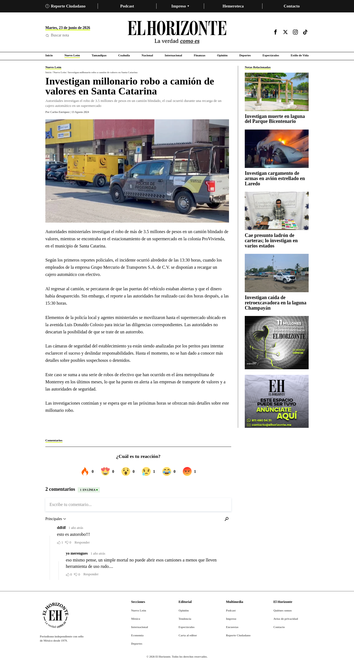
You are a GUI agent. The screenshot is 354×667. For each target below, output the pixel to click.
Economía (137, 635)
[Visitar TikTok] (305, 32)
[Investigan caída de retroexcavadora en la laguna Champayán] (277, 273)
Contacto (292, 6)
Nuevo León (138, 610)
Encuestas (232, 627)
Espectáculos (186, 627)
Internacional (139, 627)
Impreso (180, 6)
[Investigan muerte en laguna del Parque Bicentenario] (277, 92)
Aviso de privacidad (285, 618)
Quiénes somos (282, 610)
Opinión (183, 610)
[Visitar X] (285, 32)
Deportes (136, 643)
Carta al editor (187, 635)
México (135, 618)
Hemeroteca (233, 6)
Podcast (127, 6)
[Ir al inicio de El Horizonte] (177, 32)
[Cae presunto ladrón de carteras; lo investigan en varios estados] (277, 211)
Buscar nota (57, 35)
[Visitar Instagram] (295, 32)
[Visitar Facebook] (275, 32)
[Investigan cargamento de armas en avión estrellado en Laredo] (277, 149)
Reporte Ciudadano (65, 6)
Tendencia (184, 618)
